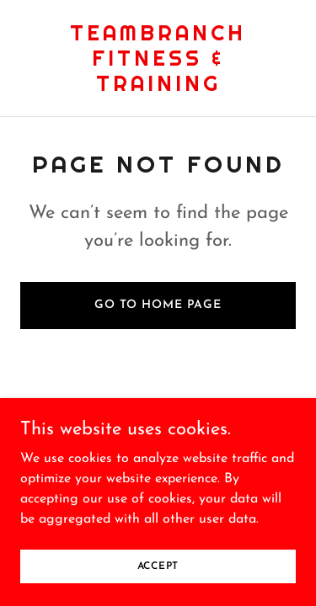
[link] (158, 87)
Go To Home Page (158, 305)
